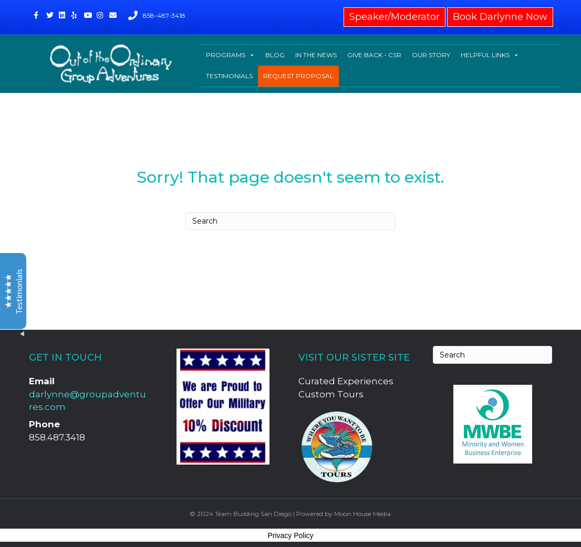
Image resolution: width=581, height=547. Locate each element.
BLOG (275, 55)
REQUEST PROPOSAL (298, 76)
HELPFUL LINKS (490, 55)
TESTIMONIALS (229, 76)
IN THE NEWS (316, 55)
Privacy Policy (290, 535)
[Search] (290, 221)
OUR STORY (431, 55)
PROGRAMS (230, 55)
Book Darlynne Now (500, 17)
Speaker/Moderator (394, 17)
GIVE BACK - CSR (374, 55)
